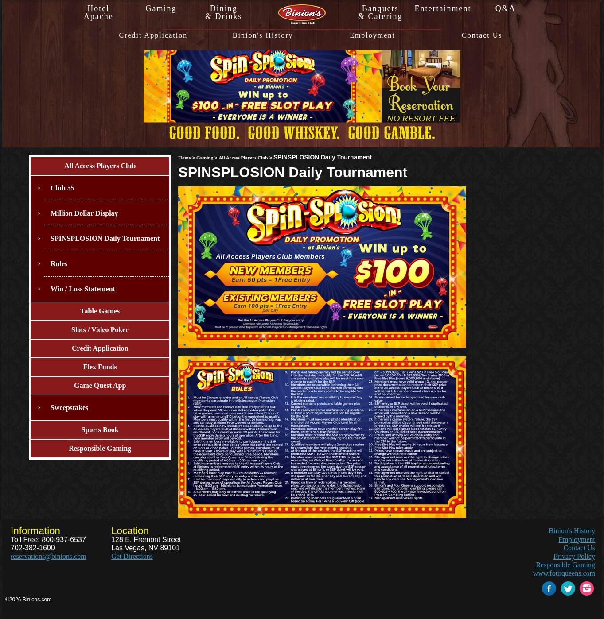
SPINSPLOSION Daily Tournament (105, 238)
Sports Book (100, 429)
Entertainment (442, 8)
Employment (372, 35)
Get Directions (132, 556)
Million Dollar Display (84, 213)
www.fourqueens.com (564, 573)
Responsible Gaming (100, 448)
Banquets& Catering (380, 12)
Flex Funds (100, 367)
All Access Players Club (100, 166)
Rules (59, 263)
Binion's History (263, 35)
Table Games (100, 311)
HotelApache (98, 12)
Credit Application (153, 35)
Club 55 (62, 188)
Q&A (505, 8)
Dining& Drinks (223, 12)
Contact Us (482, 35)
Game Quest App (100, 385)
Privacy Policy (574, 556)
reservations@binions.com (48, 556)
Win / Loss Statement (83, 289)
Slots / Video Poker (100, 329)
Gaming (160, 8)
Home (184, 157)
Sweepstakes (69, 407)
